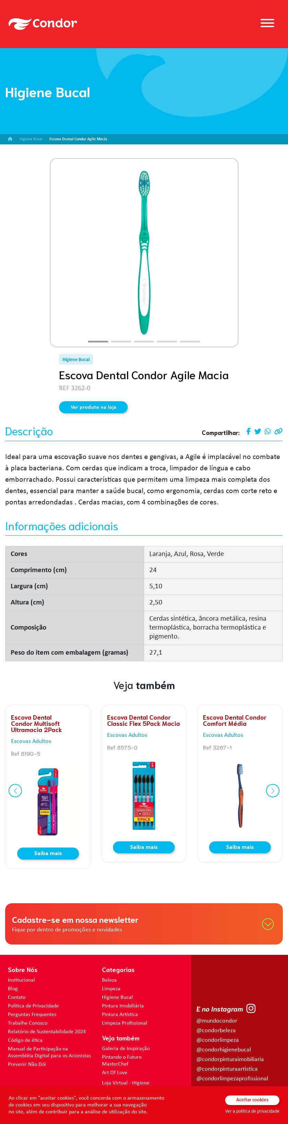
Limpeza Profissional (124, 1023)
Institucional (21, 980)
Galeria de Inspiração (126, 1048)
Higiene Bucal (117, 997)
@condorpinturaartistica (227, 1069)
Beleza (109, 980)
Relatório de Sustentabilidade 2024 (47, 1032)
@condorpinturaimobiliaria (230, 1059)
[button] (98, 341)
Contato (16, 997)
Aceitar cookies (252, 1100)
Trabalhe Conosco (27, 1023)
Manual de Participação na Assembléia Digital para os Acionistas (49, 1052)
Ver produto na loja (93, 407)
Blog (13, 989)
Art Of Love (114, 1073)
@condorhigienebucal (223, 1050)
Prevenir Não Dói (27, 1064)
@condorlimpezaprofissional (232, 1079)
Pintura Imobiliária (123, 1006)
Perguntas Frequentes (32, 1014)
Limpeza (111, 989)
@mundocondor (216, 1021)
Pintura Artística (120, 1014)
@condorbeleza (216, 1030)
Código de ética (25, 1040)
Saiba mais (48, 853)
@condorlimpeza (217, 1040)
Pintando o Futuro (121, 1057)
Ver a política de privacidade (252, 1111)
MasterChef (115, 1064)
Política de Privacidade (33, 1006)
